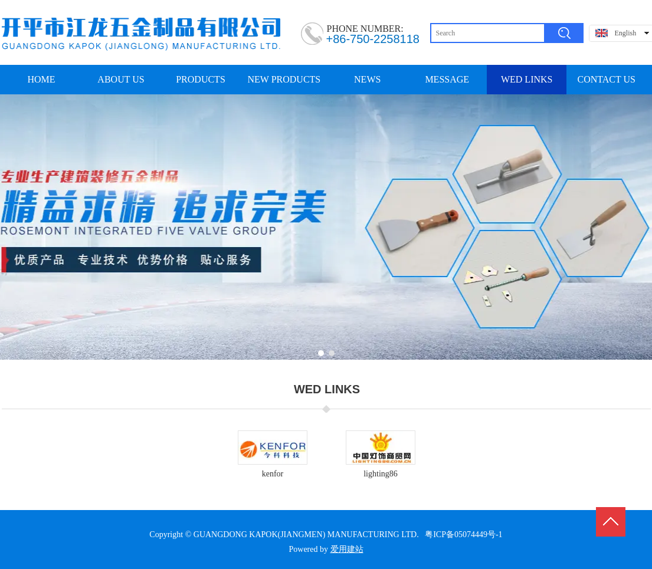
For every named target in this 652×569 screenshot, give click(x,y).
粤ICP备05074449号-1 (463, 534)
